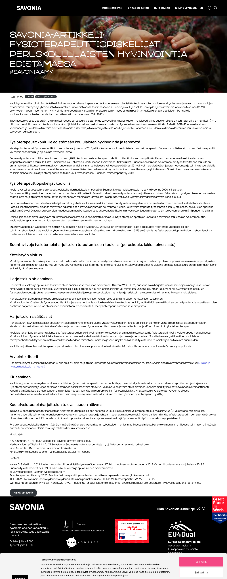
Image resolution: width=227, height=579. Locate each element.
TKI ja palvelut (162, 7)
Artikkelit (29, 96)
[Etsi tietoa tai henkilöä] (204, 508)
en (201, 8)
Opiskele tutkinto (112, 7)
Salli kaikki (201, 537)
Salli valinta (201, 547)
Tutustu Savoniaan (186, 7)
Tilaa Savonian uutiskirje (175, 509)
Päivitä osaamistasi (138, 7)
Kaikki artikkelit (23, 492)
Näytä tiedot (165, 573)
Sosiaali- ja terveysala (46, 96)
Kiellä (201, 558)
